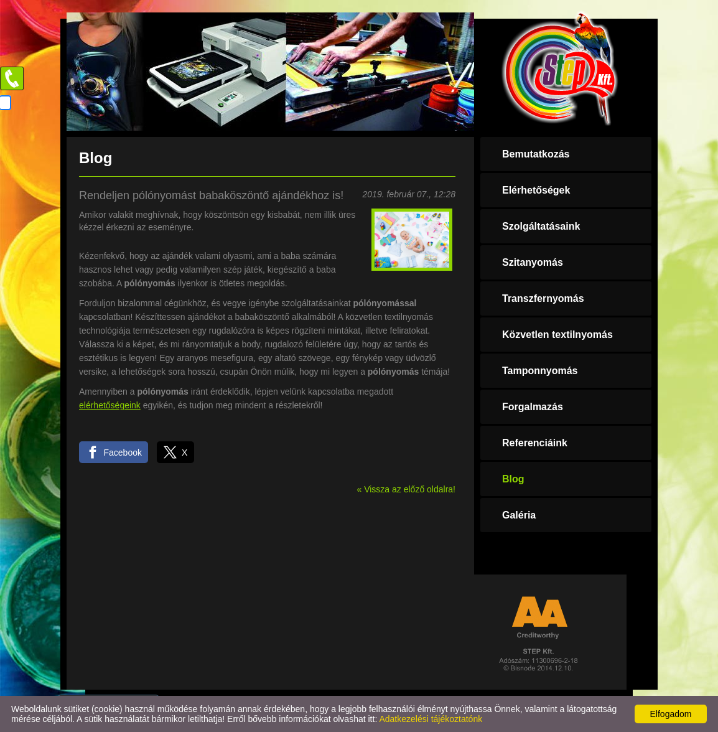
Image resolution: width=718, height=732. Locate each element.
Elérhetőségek (536, 190)
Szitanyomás (532, 262)
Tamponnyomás (540, 370)
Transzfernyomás (543, 298)
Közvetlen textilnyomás (557, 334)
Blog (513, 479)
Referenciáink (534, 443)
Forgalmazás (532, 406)
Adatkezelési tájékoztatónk (430, 719)
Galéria (519, 515)
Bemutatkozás (535, 154)
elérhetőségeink (110, 405)
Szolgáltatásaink (541, 226)
